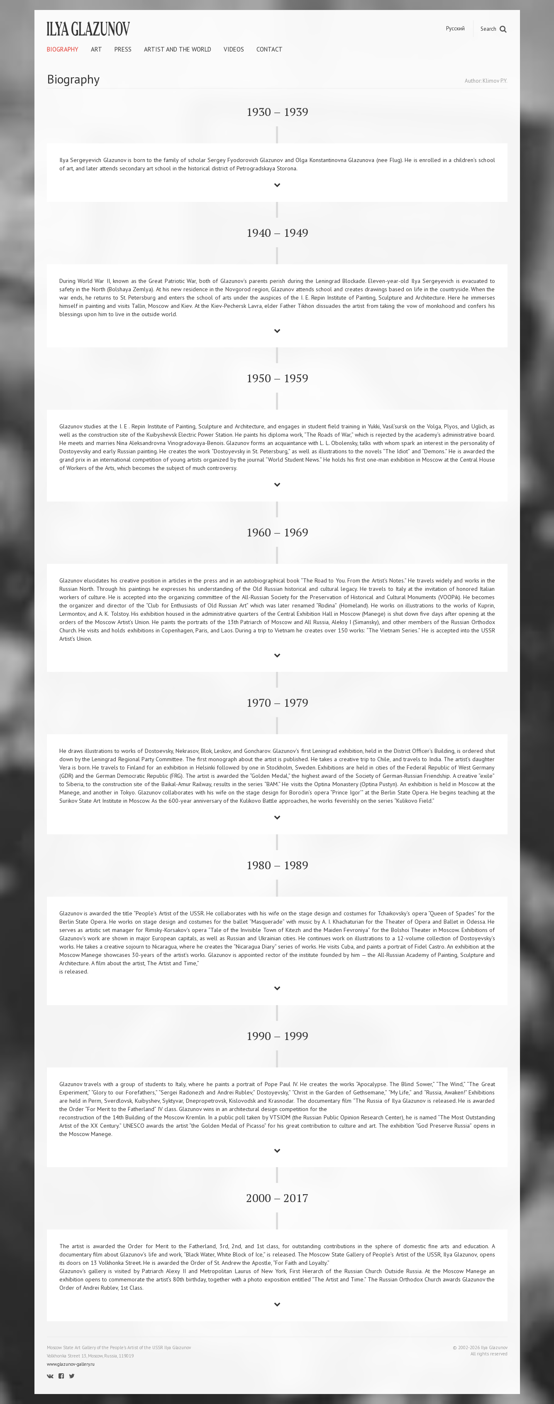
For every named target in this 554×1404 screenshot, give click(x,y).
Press (123, 49)
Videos (234, 49)
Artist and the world (177, 49)
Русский (455, 28)
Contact (269, 49)
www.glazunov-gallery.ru (71, 1364)
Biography (62, 49)
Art (96, 49)
